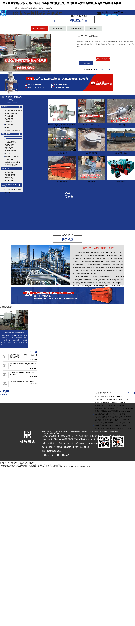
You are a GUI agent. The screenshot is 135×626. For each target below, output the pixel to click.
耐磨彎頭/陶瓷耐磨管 (11, 165)
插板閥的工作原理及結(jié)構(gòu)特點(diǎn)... (109, 420)
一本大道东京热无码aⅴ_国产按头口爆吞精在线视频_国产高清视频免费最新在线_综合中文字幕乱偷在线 (60, 3)
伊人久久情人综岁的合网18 (26, 466)
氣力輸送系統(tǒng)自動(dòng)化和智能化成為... (109, 417)
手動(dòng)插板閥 (10, 150)
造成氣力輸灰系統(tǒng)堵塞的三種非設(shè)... (109, 411)
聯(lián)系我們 (106, 21)
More (31, 352)
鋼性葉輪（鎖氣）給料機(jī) (13, 162)
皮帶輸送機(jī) (9, 172)
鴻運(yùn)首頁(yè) (26, 21)
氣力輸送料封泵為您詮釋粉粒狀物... (106, 396)
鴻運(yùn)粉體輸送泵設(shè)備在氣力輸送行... (109, 425)
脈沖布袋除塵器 (57, 28)
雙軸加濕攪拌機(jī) (10, 142)
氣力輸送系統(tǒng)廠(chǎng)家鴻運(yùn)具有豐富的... (111, 414)
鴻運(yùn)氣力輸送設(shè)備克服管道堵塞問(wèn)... (110, 408)
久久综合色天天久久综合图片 (8, 466)
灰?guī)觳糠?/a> (7, 134)
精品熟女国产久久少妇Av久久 (61, 466)
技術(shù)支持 (83, 21)
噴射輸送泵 (8, 121)
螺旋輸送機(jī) (9, 178)
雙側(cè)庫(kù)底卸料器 (12, 156)
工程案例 (94, 21)
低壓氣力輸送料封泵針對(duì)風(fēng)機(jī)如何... (109, 428)
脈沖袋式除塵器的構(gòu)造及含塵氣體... (107, 402)
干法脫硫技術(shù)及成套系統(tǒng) (11, 185)
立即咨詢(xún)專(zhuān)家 (103, 59)
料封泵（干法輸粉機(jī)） (39, 28)
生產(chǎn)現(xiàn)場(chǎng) (71, 21)
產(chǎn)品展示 (48, 21)
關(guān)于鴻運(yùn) (37, 21)
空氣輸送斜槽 (9, 124)
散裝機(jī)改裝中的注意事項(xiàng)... (106, 405)
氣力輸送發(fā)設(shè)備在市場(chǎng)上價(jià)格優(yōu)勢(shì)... (114, 423)
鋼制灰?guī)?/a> (76, 28)
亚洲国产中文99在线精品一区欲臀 (81, 466)
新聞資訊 (60, 21)
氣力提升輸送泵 (10, 119)
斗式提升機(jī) (9, 180)
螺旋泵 (7, 127)
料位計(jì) (8, 153)
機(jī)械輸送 (5, 168)
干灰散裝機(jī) (94, 28)
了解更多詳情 (86, 63)
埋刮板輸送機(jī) (10, 175)
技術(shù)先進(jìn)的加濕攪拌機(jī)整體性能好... (109, 399)
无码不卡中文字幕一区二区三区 (43, 466)
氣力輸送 (5, 107)
